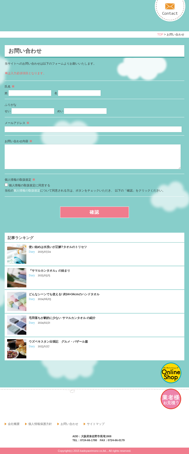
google (19, 405)
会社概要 (14, 424)
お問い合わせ (69, 424)
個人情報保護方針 (40, 424)
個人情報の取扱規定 (27, 190)
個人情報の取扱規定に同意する (29, 185)
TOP (160, 34)
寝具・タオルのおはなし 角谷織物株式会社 (48, 20)
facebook (9, 405)
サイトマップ (96, 424)
